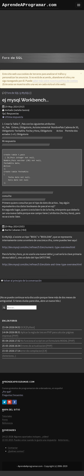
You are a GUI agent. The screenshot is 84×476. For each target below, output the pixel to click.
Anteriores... (64, 441)
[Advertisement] (42, 31)
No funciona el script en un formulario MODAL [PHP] (48, 342)
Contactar (13, 449)
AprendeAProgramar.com (29, 5)
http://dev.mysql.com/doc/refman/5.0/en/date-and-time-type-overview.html (42, 266)
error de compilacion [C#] (34, 352)
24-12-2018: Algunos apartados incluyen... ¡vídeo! (25, 438)
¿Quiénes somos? (16, 453)
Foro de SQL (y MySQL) (18, 92)
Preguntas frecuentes (12, 396)
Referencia (7, 424)
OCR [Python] (28, 329)
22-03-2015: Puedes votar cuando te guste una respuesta (29, 441)
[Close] (81, 73)
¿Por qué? (6, 393)
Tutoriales (7, 418)
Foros (5, 421)
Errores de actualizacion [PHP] (36, 347)
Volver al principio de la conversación (22, 282)
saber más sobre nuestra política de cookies (55, 80)
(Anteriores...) (9, 357)
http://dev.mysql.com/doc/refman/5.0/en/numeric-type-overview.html (38, 248)
